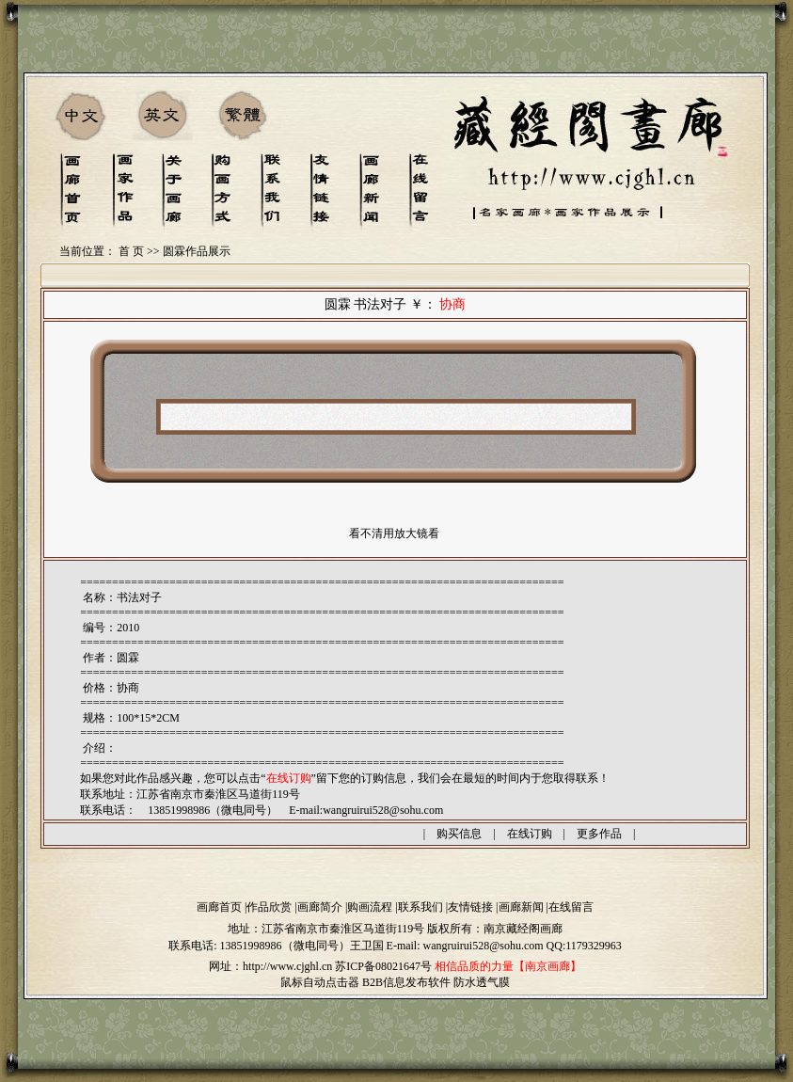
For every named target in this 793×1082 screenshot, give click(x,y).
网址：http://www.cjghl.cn (270, 966)
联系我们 (420, 907)
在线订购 (529, 833)
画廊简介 (319, 907)
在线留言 (571, 907)
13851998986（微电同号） (285, 945)
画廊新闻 (521, 907)
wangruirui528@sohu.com (383, 810)
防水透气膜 (481, 982)
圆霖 (128, 657)
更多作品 (599, 833)
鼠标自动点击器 (319, 982)
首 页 (131, 251)
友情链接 (470, 907)
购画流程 (369, 907)
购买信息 (459, 833)
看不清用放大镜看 (394, 533)
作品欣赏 (269, 907)
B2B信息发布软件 (406, 982)
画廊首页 (219, 907)
